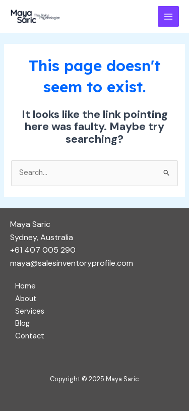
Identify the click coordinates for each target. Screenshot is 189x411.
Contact (29, 336)
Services (29, 311)
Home (25, 286)
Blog (22, 323)
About (26, 299)
